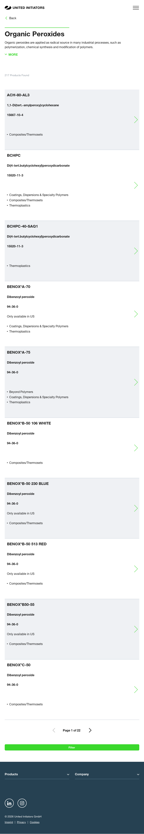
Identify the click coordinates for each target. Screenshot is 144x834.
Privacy (21, 822)
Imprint (9, 822)
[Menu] (135, 8)
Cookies (34, 822)
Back (12, 18)
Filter (72, 747)
